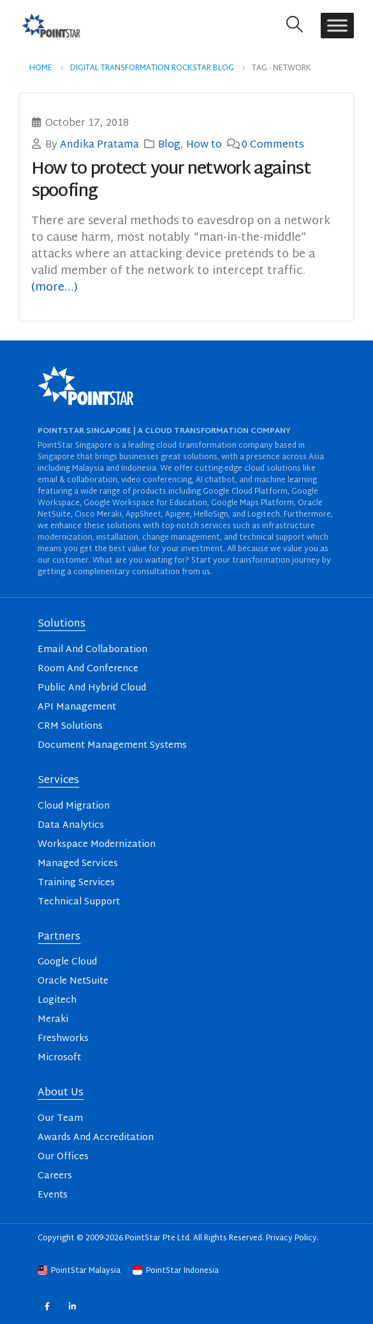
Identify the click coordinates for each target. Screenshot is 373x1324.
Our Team (60, 1118)
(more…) (54, 287)
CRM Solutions (70, 726)
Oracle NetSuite (73, 981)
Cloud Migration (74, 806)
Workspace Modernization (97, 844)
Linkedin (72, 1306)
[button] (295, 25)
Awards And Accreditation (96, 1137)
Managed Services (78, 863)
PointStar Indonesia (176, 1271)
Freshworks (63, 1038)
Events (53, 1195)
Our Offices (63, 1157)
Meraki (53, 1019)
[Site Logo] (51, 25)
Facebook (47, 1306)
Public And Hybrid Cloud (92, 688)
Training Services (76, 883)
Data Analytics (71, 825)
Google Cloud (67, 962)
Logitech (57, 1000)
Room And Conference (88, 669)
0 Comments (273, 145)
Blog (169, 145)
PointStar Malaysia (80, 1271)
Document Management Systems (112, 745)
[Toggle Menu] (337, 25)
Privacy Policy (291, 1238)
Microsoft (59, 1058)
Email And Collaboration (92, 649)
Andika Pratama (99, 145)
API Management (77, 707)
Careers (55, 1176)
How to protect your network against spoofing (171, 181)
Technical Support (79, 902)
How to (204, 145)
